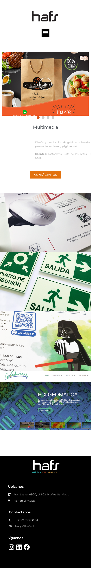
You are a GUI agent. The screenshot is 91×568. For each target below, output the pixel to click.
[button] (38, 117)
